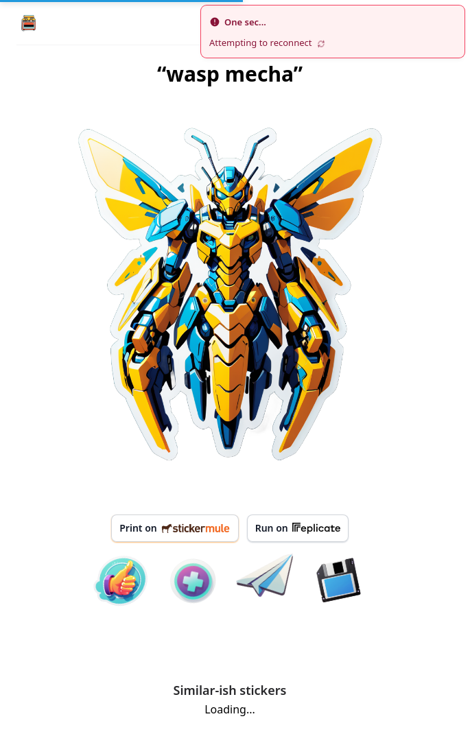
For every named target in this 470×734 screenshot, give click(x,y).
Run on (297, 528)
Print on (174, 527)
